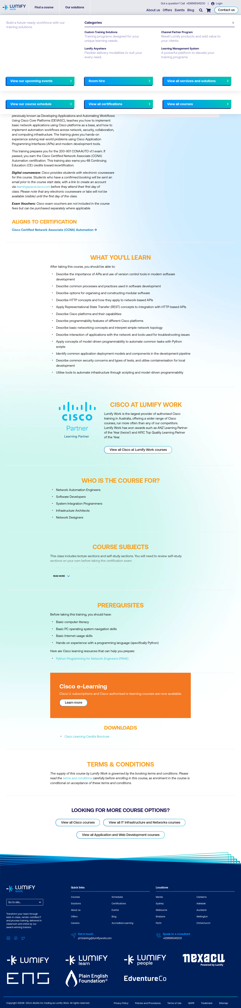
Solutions (76, 903)
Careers (75, 922)
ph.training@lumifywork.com (95, 937)
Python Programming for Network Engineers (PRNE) (92, 658)
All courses (132, 78)
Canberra (201, 896)
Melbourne (161, 909)
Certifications (119, 903)
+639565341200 (196, 3)
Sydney (160, 903)
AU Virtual (150, 78)
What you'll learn (51, 78)
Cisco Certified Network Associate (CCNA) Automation (52, 229)
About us (153, 10)
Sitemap (223, 1002)
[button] (62, 76)
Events (180, 10)
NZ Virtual (167, 78)
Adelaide (201, 903)
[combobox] (8, 902)
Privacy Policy (121, 1002)
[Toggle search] (201, 10)
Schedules (117, 896)
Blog (190, 10)
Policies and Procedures (148, 1002)
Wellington (202, 916)
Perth (159, 922)
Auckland (201, 909)
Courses (11, 33)
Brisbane (160, 916)
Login (219, 3)
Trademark (206, 1002)
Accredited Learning (122, 922)
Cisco (23, 33)
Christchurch (203, 922)
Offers (167, 10)
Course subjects (76, 78)
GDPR (191, 1002)
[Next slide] (117, 78)
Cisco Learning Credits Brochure (87, 736)
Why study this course (23, 78)
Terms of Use (174, 1002)
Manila (159, 896)
